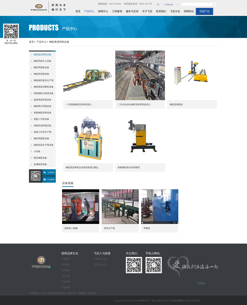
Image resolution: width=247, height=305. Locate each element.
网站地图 (176, 300)
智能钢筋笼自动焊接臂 (129, 167)
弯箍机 (147, 228)
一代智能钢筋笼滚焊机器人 (79, 104)
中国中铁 (71, 293)
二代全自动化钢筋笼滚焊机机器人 (134, 104)
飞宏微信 (51, 172)
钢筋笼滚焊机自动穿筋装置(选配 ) (82, 167)
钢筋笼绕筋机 (176, 104)
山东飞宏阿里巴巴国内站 (53, 293)
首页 (77, 11)
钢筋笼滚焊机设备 (59, 41)
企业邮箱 (51, 179)
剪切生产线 (109, 228)
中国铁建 (82, 293)
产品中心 (42, 41)
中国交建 (92, 293)
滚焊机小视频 (71, 228)
